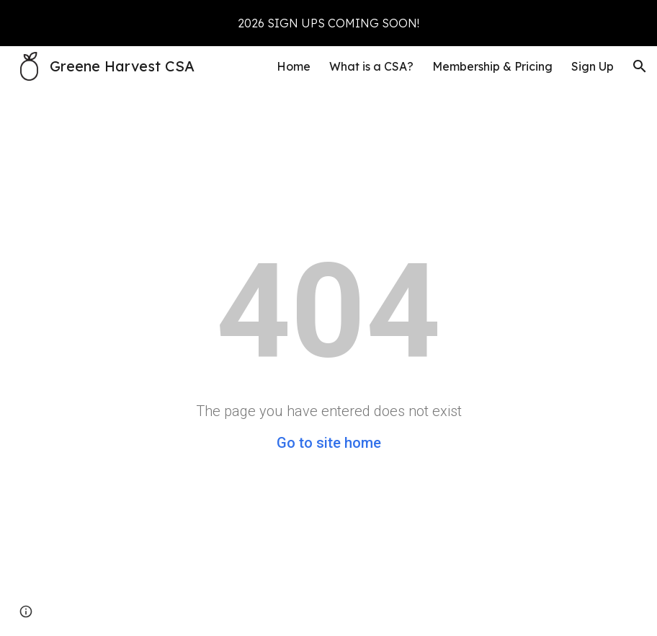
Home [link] (293, 66)
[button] (639, 66)
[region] (328, 23)
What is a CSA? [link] (371, 66)
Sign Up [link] (592, 66)
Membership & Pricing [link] (492, 66)
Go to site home (329, 442)
